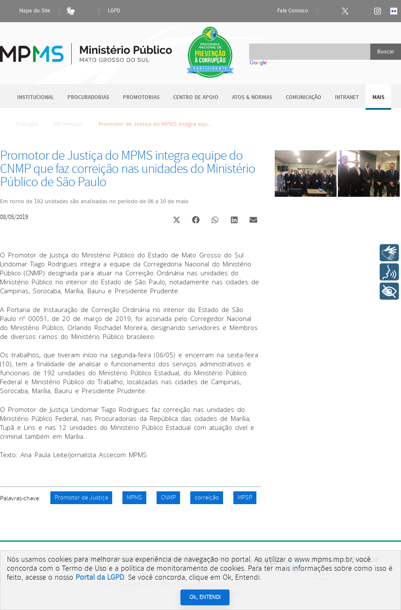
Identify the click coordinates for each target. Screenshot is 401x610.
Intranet (347, 97)
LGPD (114, 11)
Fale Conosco (285, 11)
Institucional (35, 97)
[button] (176, 220)
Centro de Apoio (195, 97)
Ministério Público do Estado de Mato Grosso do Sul (86, 49)
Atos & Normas (252, 97)
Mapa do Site (27, 11)
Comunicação (303, 97)
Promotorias (141, 97)
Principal (21, 124)
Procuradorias (88, 97)
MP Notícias (68, 124)
